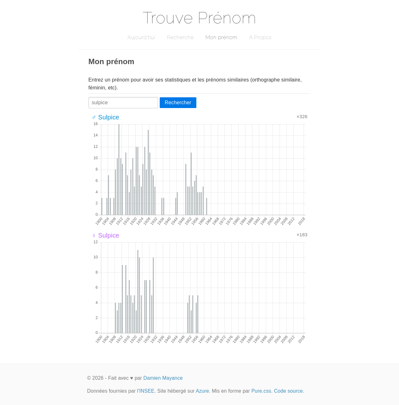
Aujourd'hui (141, 37)
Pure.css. (261, 391)
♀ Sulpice (105, 235)
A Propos (260, 37)
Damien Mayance (163, 378)
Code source (288, 391)
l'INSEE (145, 391)
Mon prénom (221, 37)
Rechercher (178, 102)
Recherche (180, 37)
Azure (202, 391)
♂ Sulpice (105, 117)
